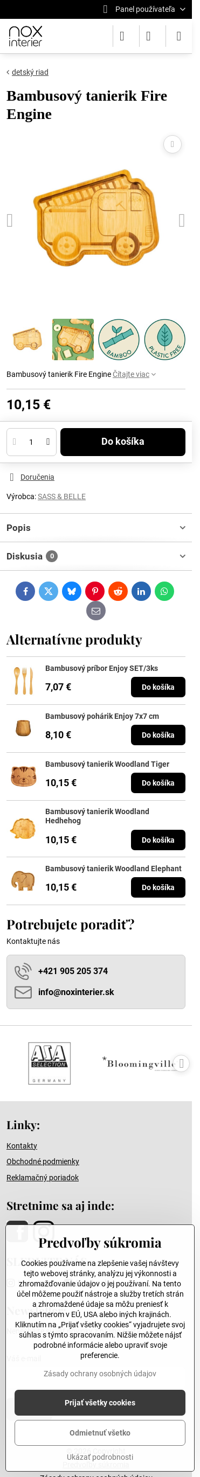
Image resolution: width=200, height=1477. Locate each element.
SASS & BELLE (62, 496)
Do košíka (122, 441)
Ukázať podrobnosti (100, 1457)
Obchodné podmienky (42, 1161)
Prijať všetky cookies (100, 1402)
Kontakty (21, 1146)
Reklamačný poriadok (42, 1177)
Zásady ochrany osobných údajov (100, 1373)
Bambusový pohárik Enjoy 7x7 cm (102, 716)
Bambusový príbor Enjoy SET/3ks (101, 668)
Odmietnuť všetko (100, 1433)
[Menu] (179, 36)
